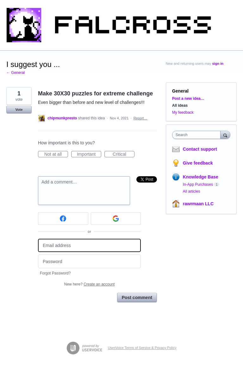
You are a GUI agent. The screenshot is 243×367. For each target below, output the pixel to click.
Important (89, 154)
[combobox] (197, 135)
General (180, 90)
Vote (18, 109)
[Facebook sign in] (63, 218)
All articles (191, 191)
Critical (123, 154)
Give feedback (198, 162)
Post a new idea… (188, 98)
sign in (217, 63)
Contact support (200, 149)
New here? (89, 284)
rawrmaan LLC (198, 203)
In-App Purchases (198, 184)
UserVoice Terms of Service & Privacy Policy (142, 348)
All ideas (180, 105)
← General (15, 72)
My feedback (183, 112)
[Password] (89, 261)
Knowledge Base (200, 176)
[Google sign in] (116, 218)
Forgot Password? (55, 273)
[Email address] (89, 245)
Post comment (137, 297)
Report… (140, 118)
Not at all (56, 154)
